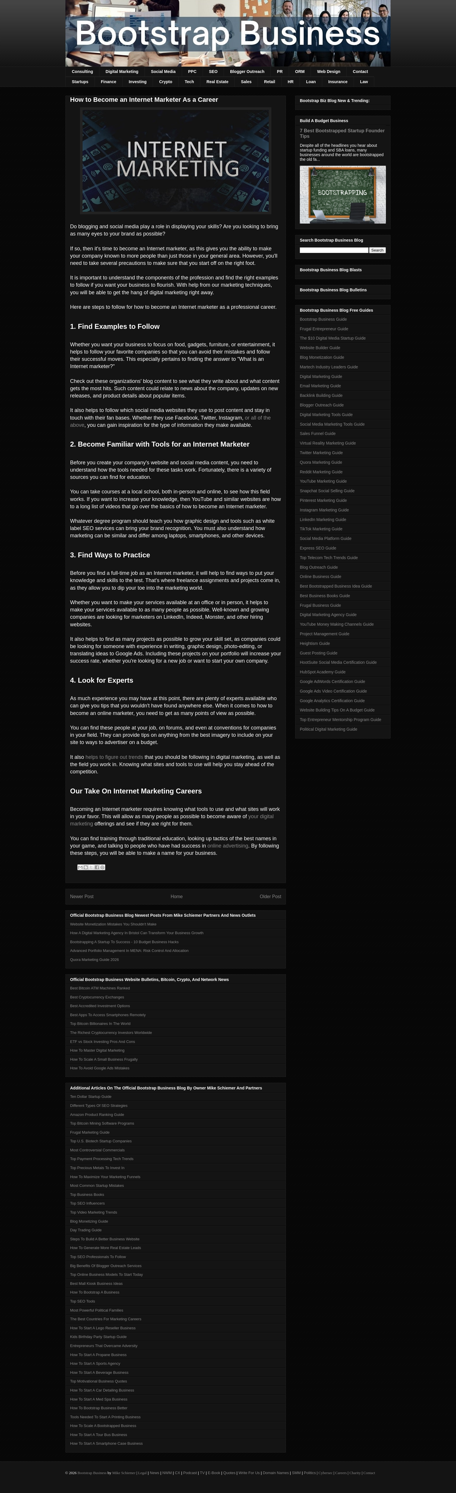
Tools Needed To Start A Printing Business (105, 1417)
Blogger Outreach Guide (322, 405)
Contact (360, 71)
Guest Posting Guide (318, 653)
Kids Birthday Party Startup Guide (98, 1337)
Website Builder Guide (320, 347)
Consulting (82, 71)
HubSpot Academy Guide (322, 672)
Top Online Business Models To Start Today (106, 1274)
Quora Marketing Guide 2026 (94, 959)
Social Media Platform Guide (325, 538)
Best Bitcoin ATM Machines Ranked (100, 988)
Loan (311, 81)
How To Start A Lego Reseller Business (103, 1328)
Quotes (229, 1473)
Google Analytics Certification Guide (332, 700)
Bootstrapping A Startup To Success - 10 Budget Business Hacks (124, 942)
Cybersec (325, 1473)
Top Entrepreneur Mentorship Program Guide (340, 719)
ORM (300, 71)
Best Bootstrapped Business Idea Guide (336, 586)
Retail (269, 81)
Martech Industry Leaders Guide (329, 367)
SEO (213, 71)
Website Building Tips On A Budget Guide (337, 710)
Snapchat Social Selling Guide (327, 490)
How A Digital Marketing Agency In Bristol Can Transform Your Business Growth (137, 933)
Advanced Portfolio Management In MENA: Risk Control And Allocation (129, 950)
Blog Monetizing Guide (89, 1221)
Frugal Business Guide (320, 605)
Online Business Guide (320, 576)
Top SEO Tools (82, 1301)
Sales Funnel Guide (318, 433)
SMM (296, 1473)
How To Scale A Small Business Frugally (104, 1059)
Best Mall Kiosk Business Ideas (96, 1283)
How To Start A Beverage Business (99, 1372)
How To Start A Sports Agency (95, 1363)
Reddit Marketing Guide (321, 472)
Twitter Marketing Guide (321, 452)
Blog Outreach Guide (319, 567)
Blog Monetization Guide (322, 357)
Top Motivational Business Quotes (98, 1381)
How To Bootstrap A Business (95, 1292)
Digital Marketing (122, 71)
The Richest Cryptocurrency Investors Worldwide (111, 1032)
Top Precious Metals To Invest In (97, 1168)
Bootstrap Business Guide (323, 319)
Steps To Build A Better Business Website (105, 1239)
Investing (138, 81)
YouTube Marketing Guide (323, 481)
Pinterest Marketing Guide (323, 500)
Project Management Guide (324, 634)
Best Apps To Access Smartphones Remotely (108, 1015)
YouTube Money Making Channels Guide (337, 624)
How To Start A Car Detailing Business (102, 1390)
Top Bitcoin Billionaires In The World (100, 1023)
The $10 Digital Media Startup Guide (333, 338)
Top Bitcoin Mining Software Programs (102, 1123)
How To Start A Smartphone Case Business (106, 1443)
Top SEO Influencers (87, 1203)
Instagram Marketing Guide (324, 510)
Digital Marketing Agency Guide (328, 614)
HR (290, 81)
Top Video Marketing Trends (93, 1212)
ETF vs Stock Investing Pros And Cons (102, 1041)
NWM (167, 1473)
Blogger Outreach (247, 71)
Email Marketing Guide (320, 385)
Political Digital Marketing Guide (328, 729)
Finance (108, 81)
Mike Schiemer (124, 1473)
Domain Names (276, 1473)
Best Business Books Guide (325, 595)
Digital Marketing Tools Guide (326, 414)
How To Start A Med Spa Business (98, 1399)
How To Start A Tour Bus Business (98, 1435)
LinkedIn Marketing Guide (323, 519)
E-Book (214, 1473)
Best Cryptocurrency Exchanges (97, 997)
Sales (246, 81)
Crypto (165, 81)
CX (177, 1473)
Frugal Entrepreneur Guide (324, 329)
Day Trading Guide (85, 1230)
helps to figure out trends (114, 757)
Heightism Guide (315, 643)
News (154, 1473)
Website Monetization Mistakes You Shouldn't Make (113, 924)
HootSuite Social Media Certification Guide (338, 662)
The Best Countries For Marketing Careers (105, 1319)
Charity (355, 1473)
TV (202, 1473)
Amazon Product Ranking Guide (97, 1114)
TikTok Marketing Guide (321, 529)
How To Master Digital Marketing (97, 1050)
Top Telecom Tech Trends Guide (329, 557)
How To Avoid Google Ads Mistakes (99, 1068)
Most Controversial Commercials (97, 1150)
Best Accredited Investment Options (100, 1006)
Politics (310, 1473)
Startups (80, 81)
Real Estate (217, 81)
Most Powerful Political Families (96, 1310)
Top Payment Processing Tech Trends (101, 1159)
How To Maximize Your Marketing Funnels (105, 1177)
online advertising (227, 846)
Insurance (338, 81)
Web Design (328, 71)
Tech (189, 81)
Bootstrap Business (91, 1473)
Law (364, 81)
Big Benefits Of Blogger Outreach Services (106, 1266)
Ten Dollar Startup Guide (90, 1096)
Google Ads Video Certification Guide (333, 691)
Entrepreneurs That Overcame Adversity (104, 1346)
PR (279, 71)
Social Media (163, 71)
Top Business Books (87, 1194)
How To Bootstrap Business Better (98, 1408)
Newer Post (82, 896)
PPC (192, 71)
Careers (341, 1473)
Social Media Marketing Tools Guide (332, 424)
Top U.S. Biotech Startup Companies (101, 1141)
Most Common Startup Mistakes (97, 1185)
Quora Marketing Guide (321, 462)
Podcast (190, 1473)
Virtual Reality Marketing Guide (328, 443)
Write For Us (249, 1473)
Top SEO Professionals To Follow (98, 1257)
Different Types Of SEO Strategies (99, 1105)
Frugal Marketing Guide (90, 1132)
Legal (142, 1473)
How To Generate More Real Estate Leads (105, 1248)
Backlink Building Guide (321, 395)
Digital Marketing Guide (321, 376)
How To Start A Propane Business (98, 1355)
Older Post (270, 896)
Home (177, 896)
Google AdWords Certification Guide (332, 681)
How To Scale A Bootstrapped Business (103, 1426)
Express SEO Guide (318, 548)
